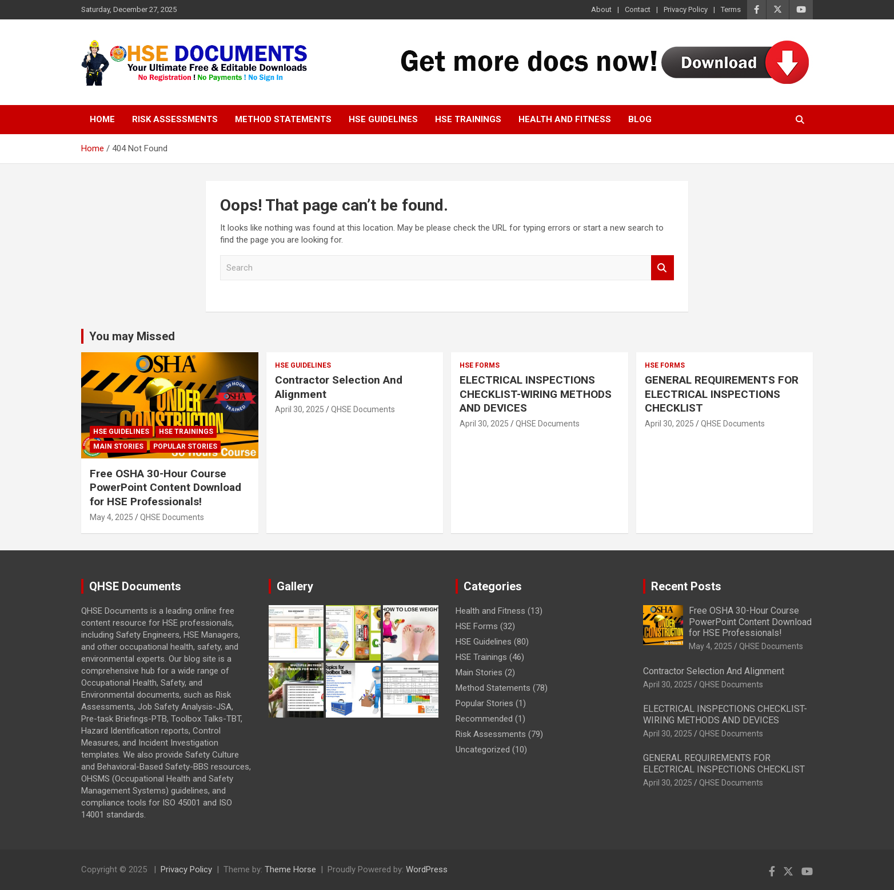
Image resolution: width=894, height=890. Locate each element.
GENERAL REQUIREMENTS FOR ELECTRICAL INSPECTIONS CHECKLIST (722, 393)
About (601, 9)
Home (102, 119)
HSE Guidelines (383, 119)
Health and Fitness (564, 119)
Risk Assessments (175, 119)
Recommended (484, 719)
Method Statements (283, 119)
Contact (637, 9)
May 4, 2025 (111, 517)
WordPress (427, 869)
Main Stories (118, 446)
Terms (731, 9)
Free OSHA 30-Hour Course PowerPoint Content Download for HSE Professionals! (165, 487)
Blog (640, 119)
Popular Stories (185, 446)
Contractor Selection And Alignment (713, 671)
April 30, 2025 (299, 409)
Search (662, 268)
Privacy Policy (686, 9)
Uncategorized (483, 749)
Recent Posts (686, 586)
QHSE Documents (172, 517)
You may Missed (132, 336)
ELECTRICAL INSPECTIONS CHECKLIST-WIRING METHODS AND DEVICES (536, 393)
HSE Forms (480, 365)
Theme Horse (290, 869)
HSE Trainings (468, 119)
